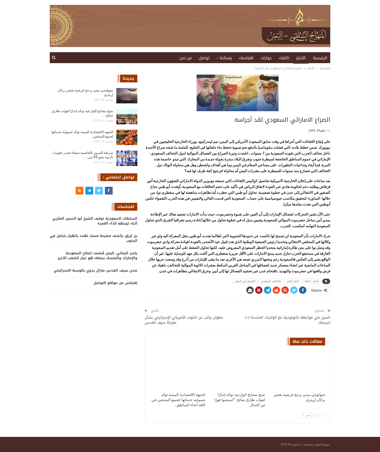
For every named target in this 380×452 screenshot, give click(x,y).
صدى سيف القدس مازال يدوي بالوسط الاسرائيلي (95, 270)
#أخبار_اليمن (293, 281)
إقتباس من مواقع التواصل (115, 283)
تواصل (204, 58)
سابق (319, 415)
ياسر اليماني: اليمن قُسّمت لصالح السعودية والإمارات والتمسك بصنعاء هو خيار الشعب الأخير (97, 255)
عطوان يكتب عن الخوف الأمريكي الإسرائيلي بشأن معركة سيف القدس (184, 320)
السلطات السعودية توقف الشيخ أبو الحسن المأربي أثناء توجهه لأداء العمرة (94, 221)
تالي (306, 415)
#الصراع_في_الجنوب (244, 281)
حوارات (266, 58)
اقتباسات (246, 58)
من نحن (186, 58)
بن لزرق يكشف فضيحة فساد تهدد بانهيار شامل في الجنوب (93, 238)
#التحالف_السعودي (271, 281)
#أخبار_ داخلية (312, 281)
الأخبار (301, 58)
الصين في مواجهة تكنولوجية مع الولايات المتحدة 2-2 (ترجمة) (287, 320)
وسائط (226, 58)
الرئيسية (320, 58)
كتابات (284, 58)
